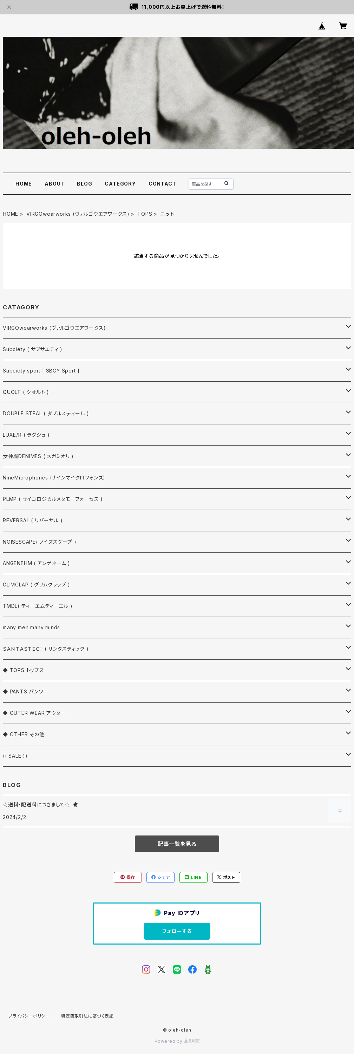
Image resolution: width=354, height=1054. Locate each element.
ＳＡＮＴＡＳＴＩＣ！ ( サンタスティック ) (45, 649)
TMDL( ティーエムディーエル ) (37, 606)
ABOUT (54, 184)
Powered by (177, 1041)
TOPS (144, 214)
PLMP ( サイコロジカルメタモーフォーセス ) (53, 499)
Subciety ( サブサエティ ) (33, 349)
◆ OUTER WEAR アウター (34, 713)
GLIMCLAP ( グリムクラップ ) (36, 585)
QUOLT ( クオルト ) (26, 392)
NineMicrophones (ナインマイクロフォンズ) (54, 478)
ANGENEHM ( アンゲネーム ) (36, 563)
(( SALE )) (15, 756)
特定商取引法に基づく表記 (87, 1016)
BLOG (84, 184)
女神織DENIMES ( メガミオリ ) (38, 456)
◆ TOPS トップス (23, 670)
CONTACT (162, 184)
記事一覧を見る (177, 843)
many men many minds (31, 627)
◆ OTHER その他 (24, 734)
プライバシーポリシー (29, 1016)
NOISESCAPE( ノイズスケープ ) (40, 542)
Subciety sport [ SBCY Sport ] (41, 371)
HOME (23, 184)
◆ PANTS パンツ (23, 691)
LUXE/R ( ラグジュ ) (26, 435)
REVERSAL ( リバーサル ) (33, 520)
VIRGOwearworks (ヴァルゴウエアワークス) (77, 214)
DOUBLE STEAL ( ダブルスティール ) (46, 413)
